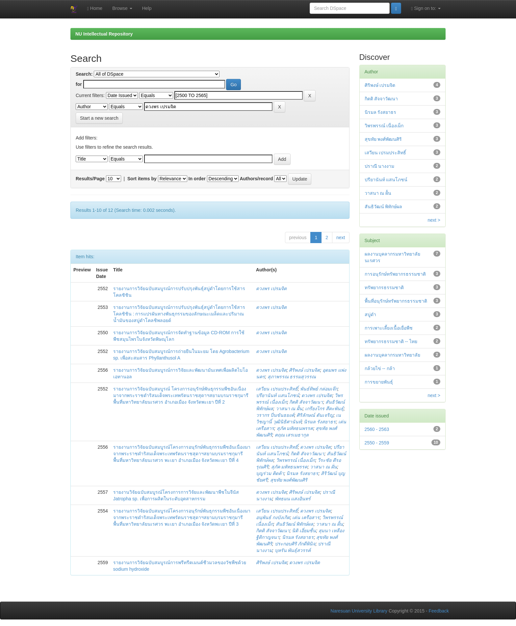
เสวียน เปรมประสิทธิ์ (277, 388)
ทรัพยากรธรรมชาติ (384, 287)
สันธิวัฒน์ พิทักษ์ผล (295, 524)
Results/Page (90, 178)
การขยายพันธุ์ (379, 382)
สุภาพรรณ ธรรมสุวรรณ (292, 376)
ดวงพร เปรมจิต (271, 288)
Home (94, 8)
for (79, 84)
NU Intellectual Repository (104, 34)
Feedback (439, 610)
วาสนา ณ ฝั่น (323, 466)
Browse (122, 8)
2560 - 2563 (377, 429)
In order (197, 178)
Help (147, 8)
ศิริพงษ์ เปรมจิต (304, 370)
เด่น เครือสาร (306, 517)
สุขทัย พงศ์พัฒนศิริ (289, 480)
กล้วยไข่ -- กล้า (380, 368)
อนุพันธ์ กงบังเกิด (273, 517)
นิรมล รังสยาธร (320, 421)
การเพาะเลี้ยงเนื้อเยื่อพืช (389, 328)
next (340, 237)
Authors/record (256, 178)
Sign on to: (426, 8)
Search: (84, 74)
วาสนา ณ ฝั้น (289, 408)
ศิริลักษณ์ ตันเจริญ (315, 415)
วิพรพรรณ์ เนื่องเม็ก (295, 460)
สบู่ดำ (370, 314)
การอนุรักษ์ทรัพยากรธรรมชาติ (395, 274)
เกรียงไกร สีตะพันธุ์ (324, 408)
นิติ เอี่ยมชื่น (304, 530)
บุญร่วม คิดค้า (270, 473)
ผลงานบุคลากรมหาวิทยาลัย (392, 355)
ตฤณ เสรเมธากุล (292, 435)
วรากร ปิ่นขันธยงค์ (275, 415)
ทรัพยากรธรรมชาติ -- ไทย (391, 341)
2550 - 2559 (377, 442)
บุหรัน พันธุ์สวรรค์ (293, 550)
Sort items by (142, 178)
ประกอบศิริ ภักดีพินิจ (295, 543)
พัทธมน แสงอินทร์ (293, 498)
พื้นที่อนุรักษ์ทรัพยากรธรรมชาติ (396, 301)
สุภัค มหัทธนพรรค (295, 428)
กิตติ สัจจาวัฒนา (306, 402)
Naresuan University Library (358, 610)
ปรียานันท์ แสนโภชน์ (277, 395)
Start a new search (99, 118)
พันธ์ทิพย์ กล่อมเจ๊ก (318, 388)
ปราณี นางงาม (380, 166)
